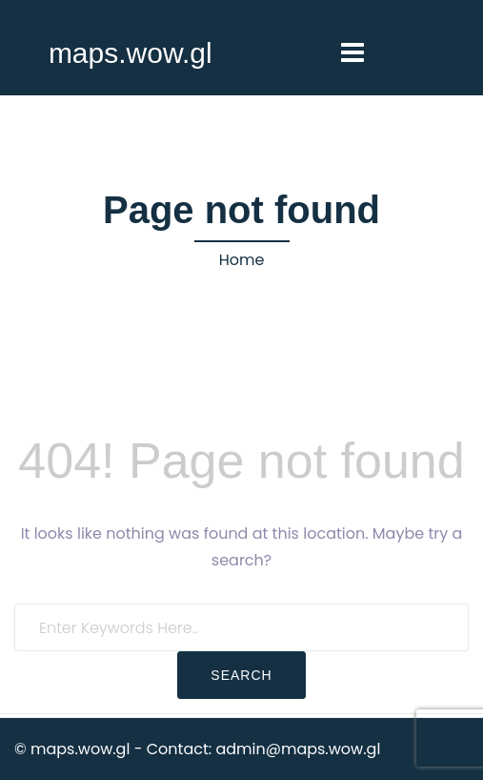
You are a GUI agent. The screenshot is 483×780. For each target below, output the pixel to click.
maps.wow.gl (130, 53)
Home (242, 260)
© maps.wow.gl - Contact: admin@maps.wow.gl (197, 749)
